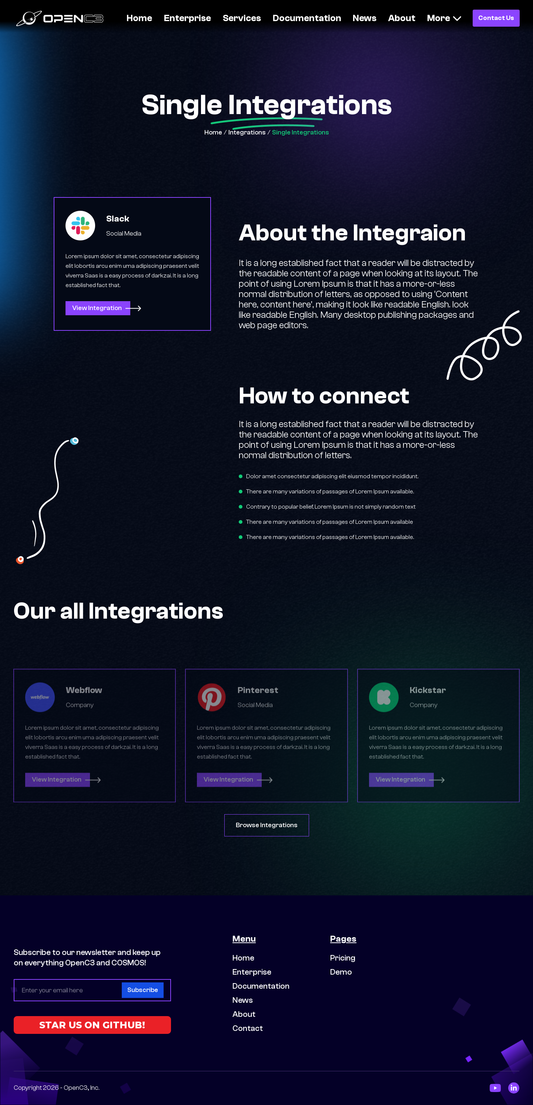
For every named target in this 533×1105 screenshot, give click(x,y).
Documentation (307, 18)
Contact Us (496, 18)
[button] (444, 18)
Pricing (342, 958)
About (401, 18)
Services (242, 18)
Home (139, 18)
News (364, 18)
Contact (247, 1028)
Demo (341, 972)
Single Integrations (300, 132)
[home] (64, 18)
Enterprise (187, 18)
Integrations (247, 132)
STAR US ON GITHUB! (92, 1025)
